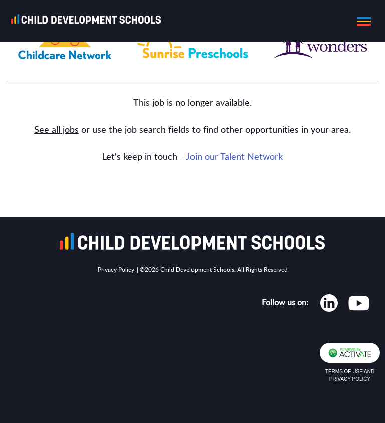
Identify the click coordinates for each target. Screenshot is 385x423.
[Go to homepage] (89, 21)
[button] (361, 21)
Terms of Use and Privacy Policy (349, 375)
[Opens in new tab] (329, 305)
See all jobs (56, 130)
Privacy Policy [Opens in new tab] (116, 270)
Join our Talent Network (234, 157)
